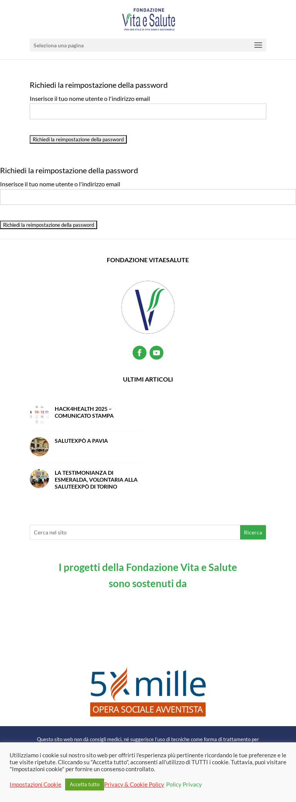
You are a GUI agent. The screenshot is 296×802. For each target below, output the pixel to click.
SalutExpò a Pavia (81, 440)
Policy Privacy (184, 784)
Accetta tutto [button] (84, 784)
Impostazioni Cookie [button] (35, 784)
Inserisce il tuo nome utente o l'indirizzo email (90, 98)
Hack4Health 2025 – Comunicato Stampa (84, 412)
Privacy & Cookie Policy (134, 784)
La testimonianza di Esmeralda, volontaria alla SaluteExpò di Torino (96, 479)
